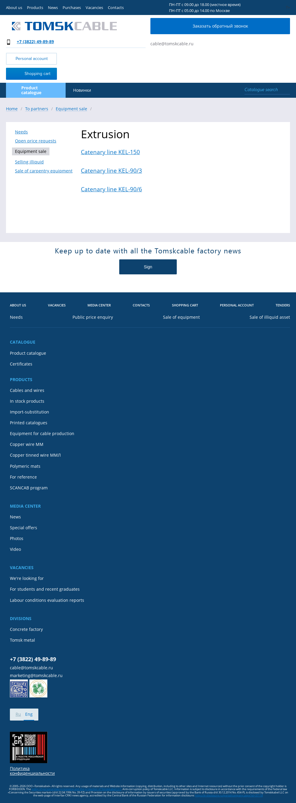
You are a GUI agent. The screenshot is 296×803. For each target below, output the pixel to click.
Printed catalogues (28, 422)
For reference (23, 477)
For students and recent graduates (45, 589)
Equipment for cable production (42, 433)
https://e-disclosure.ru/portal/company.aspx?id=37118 (229, 795)
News (53, 7)
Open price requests (35, 141)
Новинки (82, 90)
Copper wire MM (26, 444)
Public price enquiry (93, 317)
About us (14, 7)
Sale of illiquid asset (270, 317)
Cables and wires (27, 390)
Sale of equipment (181, 317)
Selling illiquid (29, 162)
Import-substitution (29, 412)
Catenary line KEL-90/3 (111, 171)
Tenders (283, 305)
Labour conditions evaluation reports (47, 600)
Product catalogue (28, 353)
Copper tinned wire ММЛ (35, 455)
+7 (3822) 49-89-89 (35, 41)
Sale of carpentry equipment (44, 171)
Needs (21, 132)
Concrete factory (26, 629)
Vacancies (94, 7)
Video (15, 549)
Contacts (116, 7)
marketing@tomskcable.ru (36, 675)
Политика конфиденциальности (32, 771)
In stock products (27, 401)
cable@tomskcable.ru (172, 43)
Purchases (72, 7)
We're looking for (27, 578)
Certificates (21, 364)
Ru (18, 714)
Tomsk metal (22, 640)
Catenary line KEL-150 (110, 152)
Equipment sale (30, 151)
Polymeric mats (25, 466)
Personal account (32, 58)
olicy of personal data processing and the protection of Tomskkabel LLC (77, 789)
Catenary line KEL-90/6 (111, 189)
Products (35, 7)
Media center (99, 305)
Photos (16, 538)
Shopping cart (29, 73)
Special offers (23, 527)
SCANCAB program (29, 487)
